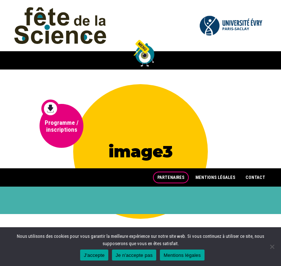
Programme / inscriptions (60, 118)
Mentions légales (215, 177)
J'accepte (94, 255)
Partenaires (170, 177)
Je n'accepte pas (134, 255)
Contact (255, 177)
